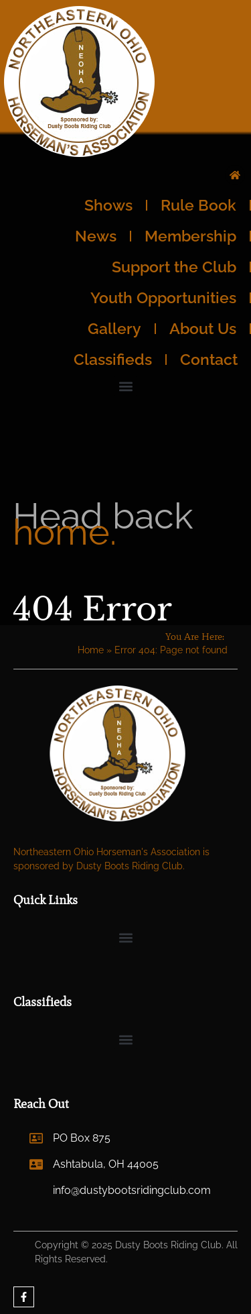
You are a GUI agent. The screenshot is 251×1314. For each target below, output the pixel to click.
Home (91, 650)
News (95, 236)
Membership (190, 236)
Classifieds (113, 359)
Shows (108, 205)
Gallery (114, 328)
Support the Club (174, 267)
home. (64, 531)
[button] (125, 386)
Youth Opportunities (163, 297)
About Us (202, 328)
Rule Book (198, 205)
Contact (209, 359)
